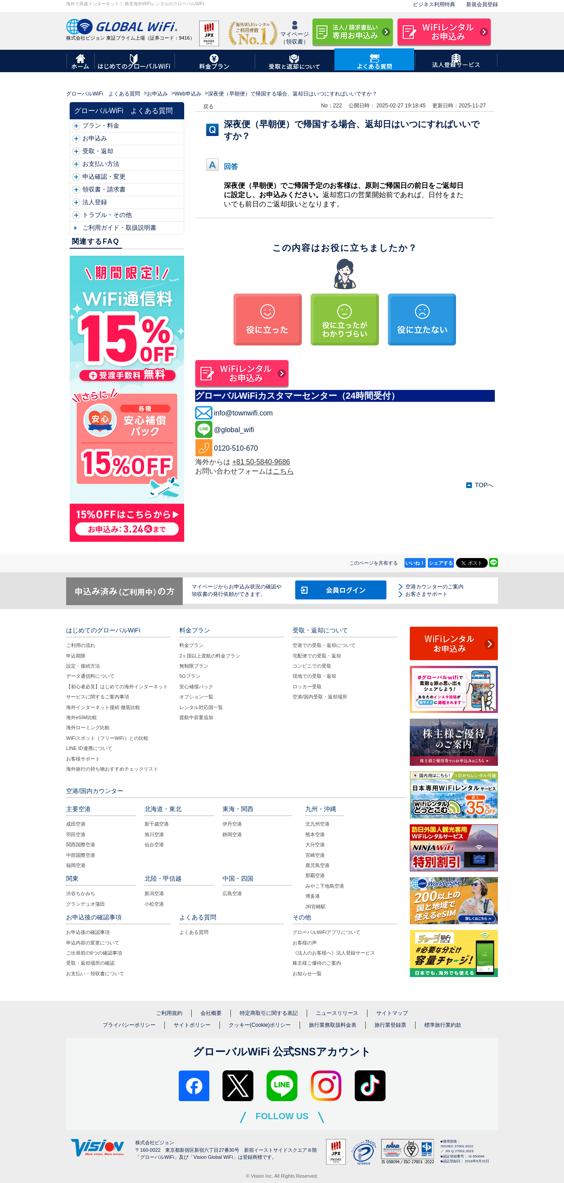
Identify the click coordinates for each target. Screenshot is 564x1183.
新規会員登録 (482, 4)
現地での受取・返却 (314, 676)
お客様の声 (305, 942)
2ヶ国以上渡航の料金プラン (209, 655)
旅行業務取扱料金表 (332, 1025)
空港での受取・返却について (324, 645)
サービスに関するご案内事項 (97, 696)
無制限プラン (193, 666)
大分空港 (315, 844)
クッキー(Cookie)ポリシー (260, 1025)
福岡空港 (75, 865)
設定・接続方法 (83, 666)
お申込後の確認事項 (88, 932)
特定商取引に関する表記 (269, 1013)
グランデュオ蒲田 (85, 904)
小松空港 (154, 904)
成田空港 (75, 824)
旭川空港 (154, 834)
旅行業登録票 (390, 1025)
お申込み (157, 94)
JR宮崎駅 (315, 906)
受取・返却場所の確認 (90, 963)
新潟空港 (154, 893)
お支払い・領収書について (95, 973)
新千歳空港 (157, 824)
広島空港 (232, 893)
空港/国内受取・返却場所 (320, 696)
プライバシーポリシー (129, 1025)
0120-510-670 (236, 448)
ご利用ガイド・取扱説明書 (119, 227)
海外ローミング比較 (88, 727)
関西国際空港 (80, 844)
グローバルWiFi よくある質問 (103, 94)
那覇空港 (315, 875)
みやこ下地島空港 (324, 886)
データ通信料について (90, 676)
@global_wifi (234, 430)
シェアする (441, 563)
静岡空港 (232, 834)
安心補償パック (196, 686)
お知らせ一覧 (307, 973)
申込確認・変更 (104, 176)
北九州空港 (317, 824)
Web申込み (187, 94)
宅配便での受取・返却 (317, 655)
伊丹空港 (232, 824)
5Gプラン (189, 676)
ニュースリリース (337, 1013)
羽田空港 (75, 834)
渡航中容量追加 (196, 717)
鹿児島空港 (317, 865)
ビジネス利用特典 (434, 4)
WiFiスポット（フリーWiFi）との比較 (107, 738)
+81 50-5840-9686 (261, 462)
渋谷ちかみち (80, 893)
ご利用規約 (169, 1013)
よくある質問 (193, 932)
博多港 (312, 896)
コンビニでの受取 (312, 666)
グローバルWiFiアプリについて (326, 932)
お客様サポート (83, 758)
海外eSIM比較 (81, 717)
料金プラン (191, 645)
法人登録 (94, 202)
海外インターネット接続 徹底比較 (103, 707)
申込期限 (75, 655)
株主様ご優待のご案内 (317, 963)
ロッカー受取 (307, 686)
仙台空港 (154, 844)
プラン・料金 (100, 125)
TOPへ (484, 485)
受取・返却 (97, 150)
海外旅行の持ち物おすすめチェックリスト (112, 769)
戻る (208, 106)
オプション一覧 (196, 696)
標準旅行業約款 (442, 1025)
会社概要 (211, 1013)
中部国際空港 (80, 855)
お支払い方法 (100, 163)
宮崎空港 (315, 855)
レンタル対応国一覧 (201, 707)
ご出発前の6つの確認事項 (94, 952)
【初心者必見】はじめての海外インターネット (117, 686)
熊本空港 (315, 834)
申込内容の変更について (92, 942)
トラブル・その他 (107, 214)
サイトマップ (392, 1013)
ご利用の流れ (80, 645)
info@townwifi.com (243, 413)
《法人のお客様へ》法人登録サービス (334, 952)
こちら (283, 471)
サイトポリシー (192, 1025)
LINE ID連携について (89, 748)
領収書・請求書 (104, 189)
